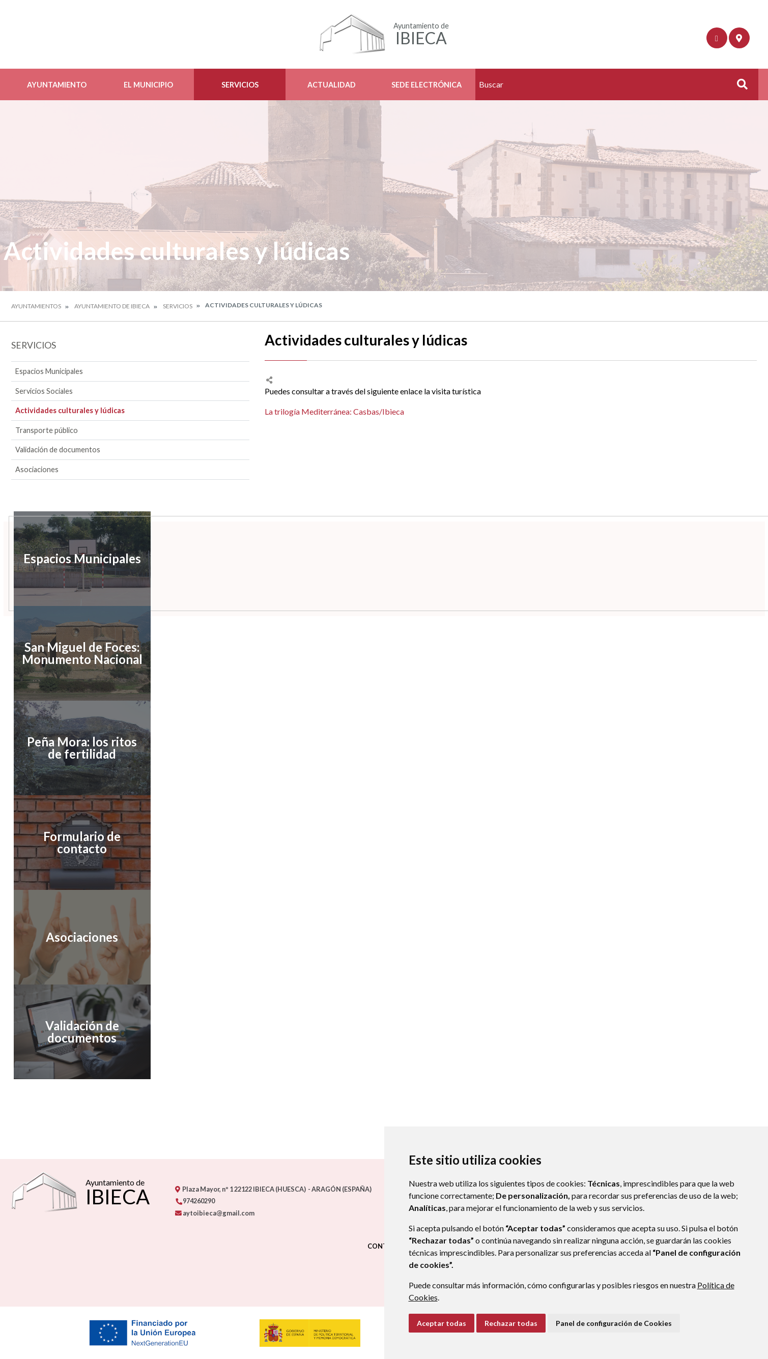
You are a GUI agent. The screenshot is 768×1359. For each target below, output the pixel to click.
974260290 (195, 1201)
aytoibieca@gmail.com (214, 1213)
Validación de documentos (57, 449)
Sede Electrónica (426, 84)
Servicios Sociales (44, 391)
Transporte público (46, 430)
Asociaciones (37, 469)
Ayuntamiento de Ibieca (112, 306)
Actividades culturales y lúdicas (70, 410)
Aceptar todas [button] (441, 1323)
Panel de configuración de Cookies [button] (614, 1323)
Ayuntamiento (57, 84)
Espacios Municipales (49, 371)
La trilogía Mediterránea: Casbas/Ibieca (334, 411)
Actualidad (331, 84)
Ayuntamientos (36, 306)
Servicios (240, 84)
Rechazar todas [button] (511, 1323)
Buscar (739, 87)
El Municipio (148, 84)
